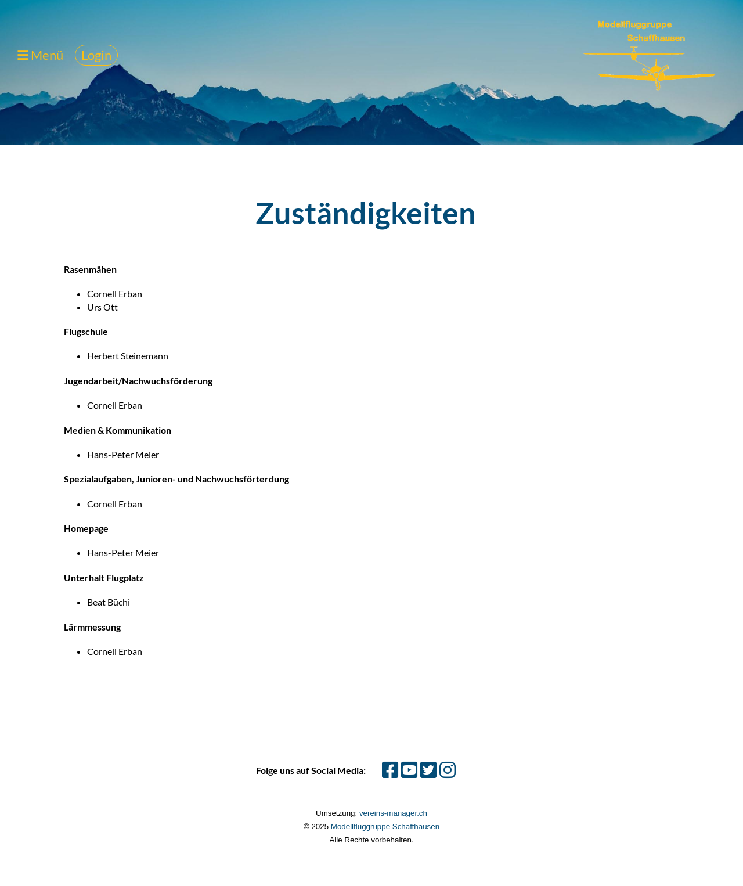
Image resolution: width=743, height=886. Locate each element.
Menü (40, 55)
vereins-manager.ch (393, 813)
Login (96, 55)
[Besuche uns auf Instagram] (447, 769)
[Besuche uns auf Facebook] (390, 769)
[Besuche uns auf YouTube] (409, 769)
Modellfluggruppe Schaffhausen (385, 826)
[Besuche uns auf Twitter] (428, 769)
